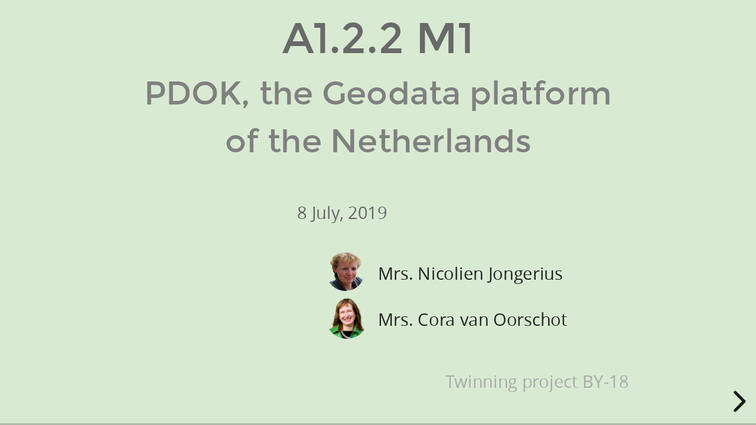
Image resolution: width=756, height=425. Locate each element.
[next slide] (737, 401)
